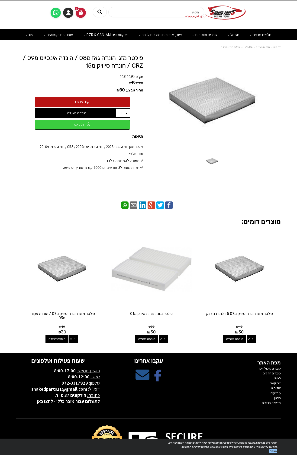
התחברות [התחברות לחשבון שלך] (68, 13)
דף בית (277, 47)
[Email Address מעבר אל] (142, 357)
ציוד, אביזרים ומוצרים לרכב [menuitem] (160, 34)
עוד (29, 34)
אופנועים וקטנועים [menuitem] (58, 34)
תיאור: (137, 136)
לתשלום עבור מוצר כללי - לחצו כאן (68, 380)
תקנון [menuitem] (277, 376)
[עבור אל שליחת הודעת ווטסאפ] (56, 13)
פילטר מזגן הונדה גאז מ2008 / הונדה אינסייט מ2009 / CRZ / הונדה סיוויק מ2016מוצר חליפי (91, 156)
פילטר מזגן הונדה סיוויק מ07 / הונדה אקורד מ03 (114, 294)
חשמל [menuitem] (233, 34)
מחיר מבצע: (134, 90)
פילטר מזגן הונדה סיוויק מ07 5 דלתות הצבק (250, 294)
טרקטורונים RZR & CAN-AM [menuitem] (106, 34)
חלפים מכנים (263, 47)
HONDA (247, 47)
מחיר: (136, 82)
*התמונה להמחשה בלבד (124, 161)
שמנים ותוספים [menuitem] (204, 34)
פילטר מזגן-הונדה (230, 47)
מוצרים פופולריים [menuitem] (270, 346)
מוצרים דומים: (261, 221)
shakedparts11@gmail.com (59, 367)
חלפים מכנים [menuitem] (260, 34)
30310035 (127, 77)
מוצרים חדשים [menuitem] (272, 351)
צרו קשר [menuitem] (275, 361)
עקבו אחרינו (148, 339)
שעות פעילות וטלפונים (58, 339)
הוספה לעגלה (76, 113)
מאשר (273, 451)
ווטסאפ (82, 124)
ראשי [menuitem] (277, 356)
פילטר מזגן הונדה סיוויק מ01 (182, 292)
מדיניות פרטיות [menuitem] (271, 381)
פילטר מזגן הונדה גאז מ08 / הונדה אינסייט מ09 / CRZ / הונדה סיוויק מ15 (83, 61)
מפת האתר (269, 341)
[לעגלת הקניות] (81, 13)
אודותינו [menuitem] (276, 366)
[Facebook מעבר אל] (157, 357)
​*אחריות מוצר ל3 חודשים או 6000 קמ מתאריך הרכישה (103, 167)
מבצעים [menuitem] (276, 371)
